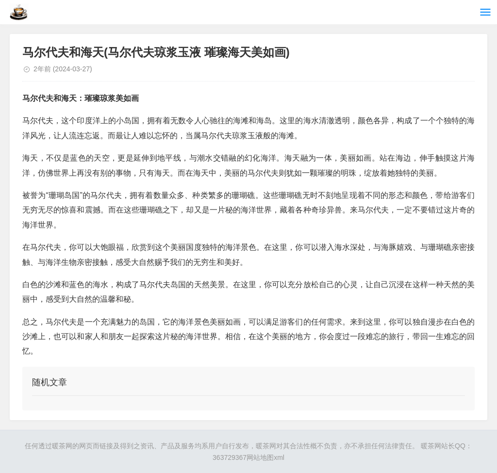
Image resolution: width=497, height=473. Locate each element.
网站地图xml (265, 457)
